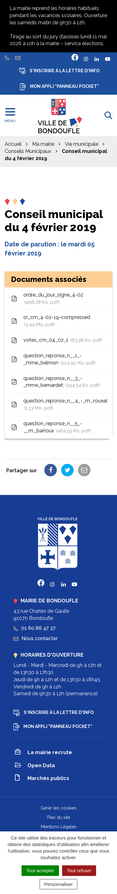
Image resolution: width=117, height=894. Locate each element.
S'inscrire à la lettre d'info (59, 71)
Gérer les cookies (58, 808)
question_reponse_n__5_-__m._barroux (51, 428)
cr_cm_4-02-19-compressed (50, 321)
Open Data (35, 766)
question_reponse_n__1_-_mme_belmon (53, 360)
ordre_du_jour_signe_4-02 (47, 299)
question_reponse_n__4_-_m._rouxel (59, 405)
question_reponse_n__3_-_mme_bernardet (55, 382)
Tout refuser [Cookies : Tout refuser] (79, 870)
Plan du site (58, 817)
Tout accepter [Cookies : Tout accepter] (40, 870)
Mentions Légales (58, 826)
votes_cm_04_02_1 (56, 340)
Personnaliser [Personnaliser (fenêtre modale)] (58, 884)
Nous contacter (35, 638)
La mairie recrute (43, 753)
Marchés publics (42, 778)
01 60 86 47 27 (34, 628)
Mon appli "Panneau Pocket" (59, 86)
